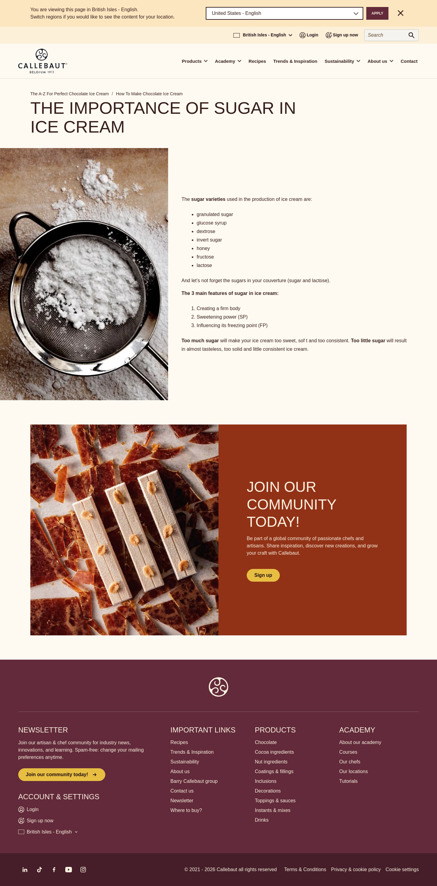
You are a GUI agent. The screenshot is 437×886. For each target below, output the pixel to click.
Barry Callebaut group (194, 781)
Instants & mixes (272, 810)
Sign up (263, 575)
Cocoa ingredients (274, 752)
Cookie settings (402, 869)
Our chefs (349, 761)
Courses (348, 752)
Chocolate (266, 742)
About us (180, 771)
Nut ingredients (271, 761)
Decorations (268, 790)
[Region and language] (284, 13)
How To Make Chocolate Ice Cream (149, 93)
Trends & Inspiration (295, 61)
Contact (409, 61)
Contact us (182, 790)
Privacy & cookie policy (356, 869)
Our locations (353, 771)
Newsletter (182, 800)
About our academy (360, 742)
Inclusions (265, 781)
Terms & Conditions (305, 869)
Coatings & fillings (274, 771)
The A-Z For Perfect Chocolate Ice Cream (69, 93)
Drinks (262, 820)
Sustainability (185, 761)
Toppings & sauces (275, 800)
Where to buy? (186, 810)
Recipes (257, 61)
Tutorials (348, 781)
